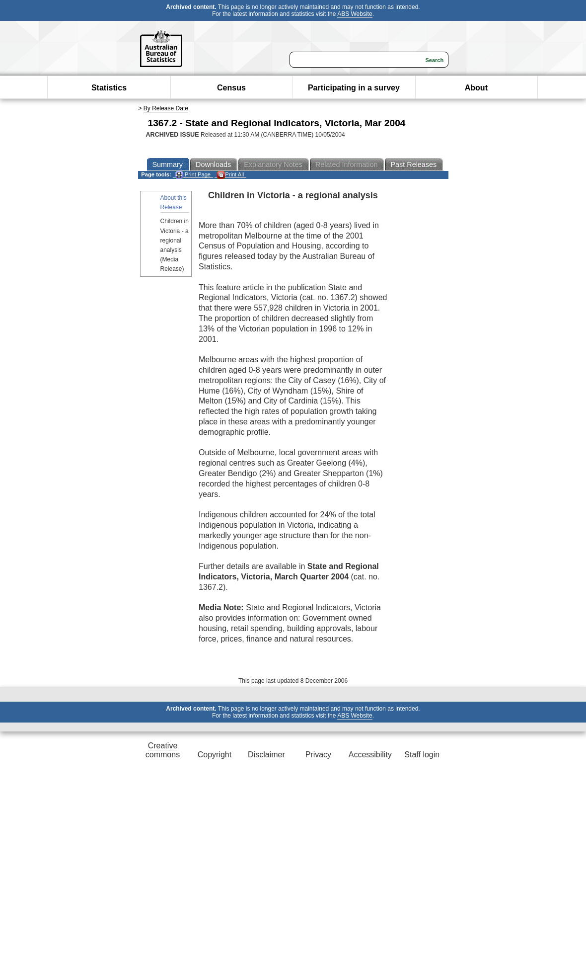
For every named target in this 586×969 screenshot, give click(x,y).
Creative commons (163, 750)
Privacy (318, 754)
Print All (230, 174)
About (476, 87)
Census (231, 87)
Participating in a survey (354, 87)
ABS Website (354, 13)
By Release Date (166, 108)
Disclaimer (266, 754)
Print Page (193, 174)
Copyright (214, 754)
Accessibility (370, 754)
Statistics (109, 87)
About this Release (173, 202)
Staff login (422, 754)
